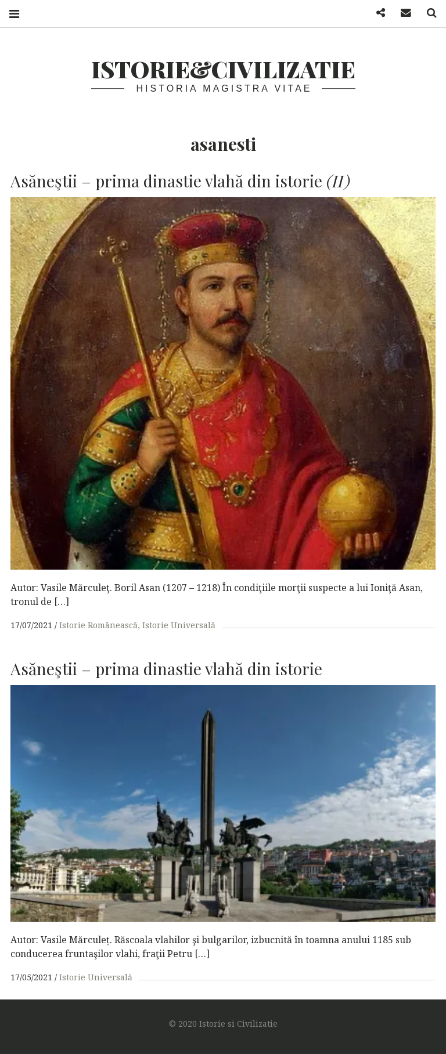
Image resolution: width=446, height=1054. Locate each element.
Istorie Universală (178, 625)
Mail (401, 13)
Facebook (376, 13)
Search (427, 13)
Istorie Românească (98, 625)
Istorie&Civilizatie (223, 68)
